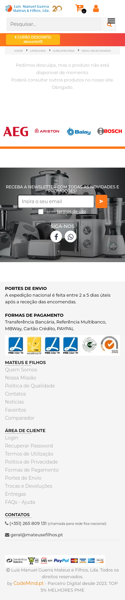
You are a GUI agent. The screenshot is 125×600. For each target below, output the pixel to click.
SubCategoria (63, 50)
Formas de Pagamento (32, 470)
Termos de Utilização (29, 454)
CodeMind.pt (29, 583)
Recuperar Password (29, 446)
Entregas (15, 494)
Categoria (38, 50)
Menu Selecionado (96, 50)
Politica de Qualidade (30, 386)
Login (11, 438)
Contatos (15, 394)
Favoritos (15, 410)
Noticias (14, 402)
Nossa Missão (20, 378)
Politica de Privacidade (31, 462)
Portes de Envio (23, 478)
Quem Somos (21, 370)
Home (18, 50)
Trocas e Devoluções (28, 486)
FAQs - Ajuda (20, 502)
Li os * (66, 214)
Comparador (19, 418)
